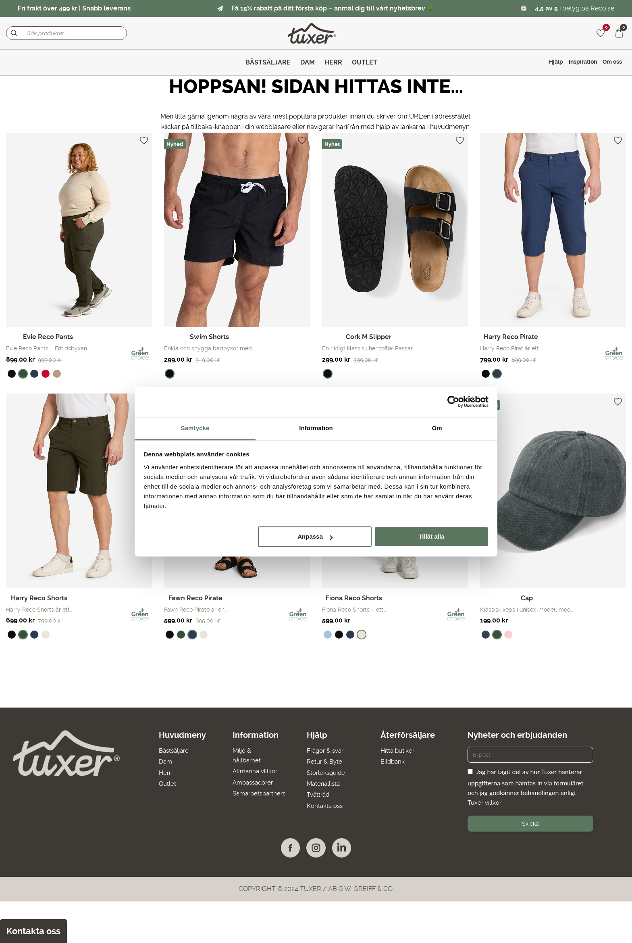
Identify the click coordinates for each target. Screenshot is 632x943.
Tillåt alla (431, 536)
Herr (161, 772)
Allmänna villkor (254, 771)
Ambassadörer (253, 782)
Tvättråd (319, 794)
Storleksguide (327, 772)
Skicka (530, 823)
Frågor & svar (327, 750)
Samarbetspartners (259, 793)
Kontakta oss (326, 805)
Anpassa (315, 536)
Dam (162, 761)
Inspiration (583, 61)
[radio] (12, 374)
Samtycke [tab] (195, 428)
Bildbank (395, 761)
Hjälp (556, 61)
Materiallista (324, 783)
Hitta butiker (400, 750)
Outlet (164, 783)
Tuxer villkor (485, 802)
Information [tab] (316, 428)
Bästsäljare (171, 750)
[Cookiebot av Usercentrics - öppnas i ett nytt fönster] (453, 402)
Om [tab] (437, 428)
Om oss (612, 61)
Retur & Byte (326, 761)
